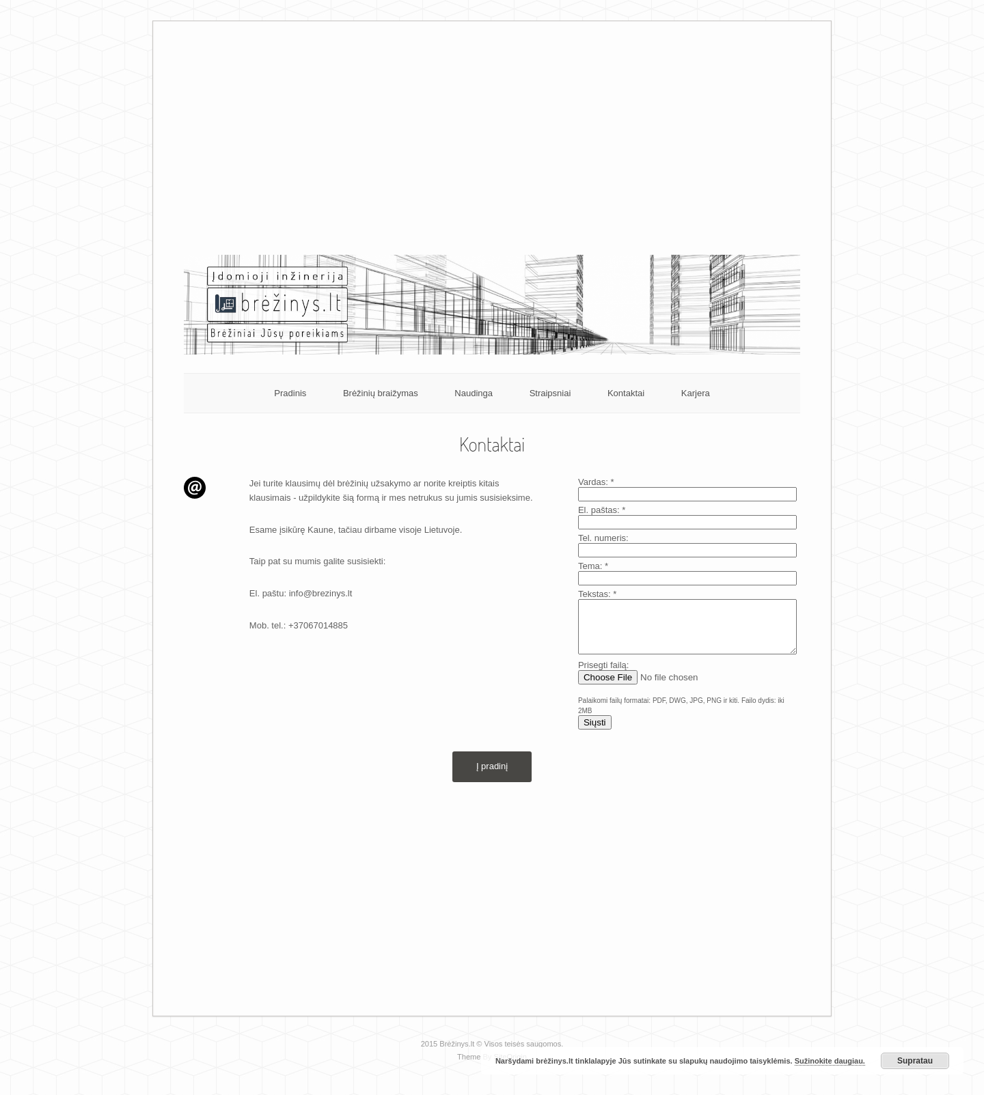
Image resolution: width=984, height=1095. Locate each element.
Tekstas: (597, 594)
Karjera (695, 393)
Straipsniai (550, 393)
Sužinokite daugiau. (830, 1061)
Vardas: (596, 482)
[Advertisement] (492, 145)
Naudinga (473, 393)
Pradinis (290, 393)
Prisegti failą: (603, 675)
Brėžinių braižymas (380, 393)
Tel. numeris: (603, 538)
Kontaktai (625, 393)
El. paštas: (601, 510)
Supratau (915, 1061)
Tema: (593, 566)
